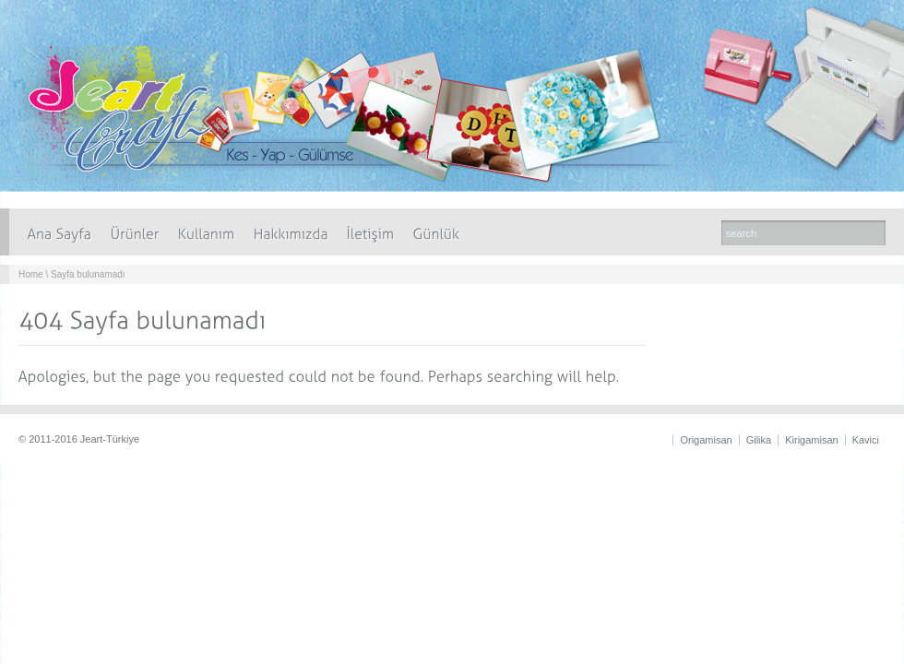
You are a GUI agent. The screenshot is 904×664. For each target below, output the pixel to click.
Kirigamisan (811, 439)
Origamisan (706, 439)
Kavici (865, 439)
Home (30, 274)
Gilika (759, 439)
